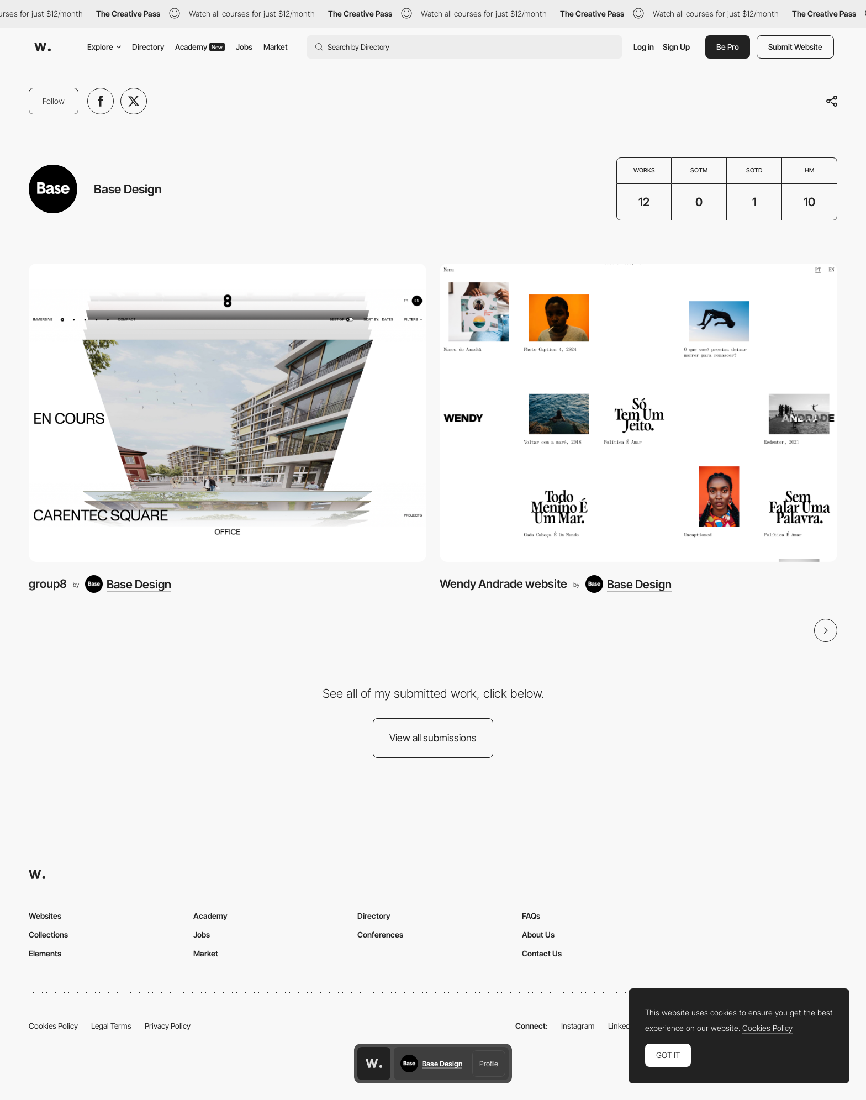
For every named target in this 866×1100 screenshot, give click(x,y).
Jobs (244, 46)
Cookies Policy (53, 1025)
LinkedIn (622, 1025)
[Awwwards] (42, 47)
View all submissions (433, 738)
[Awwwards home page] (373, 1063)
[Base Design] (128, 584)
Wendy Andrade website (503, 584)
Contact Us (542, 953)
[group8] (227, 413)
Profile (488, 1063)
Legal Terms (111, 1025)
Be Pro (727, 46)
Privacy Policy (168, 1025)
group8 (48, 584)
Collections (48, 934)
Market (275, 46)
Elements (45, 953)
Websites (45, 915)
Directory (148, 46)
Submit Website (795, 46)
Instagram (578, 1025)
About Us (538, 934)
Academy (200, 46)
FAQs (531, 915)
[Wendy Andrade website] (638, 413)
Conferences (380, 934)
